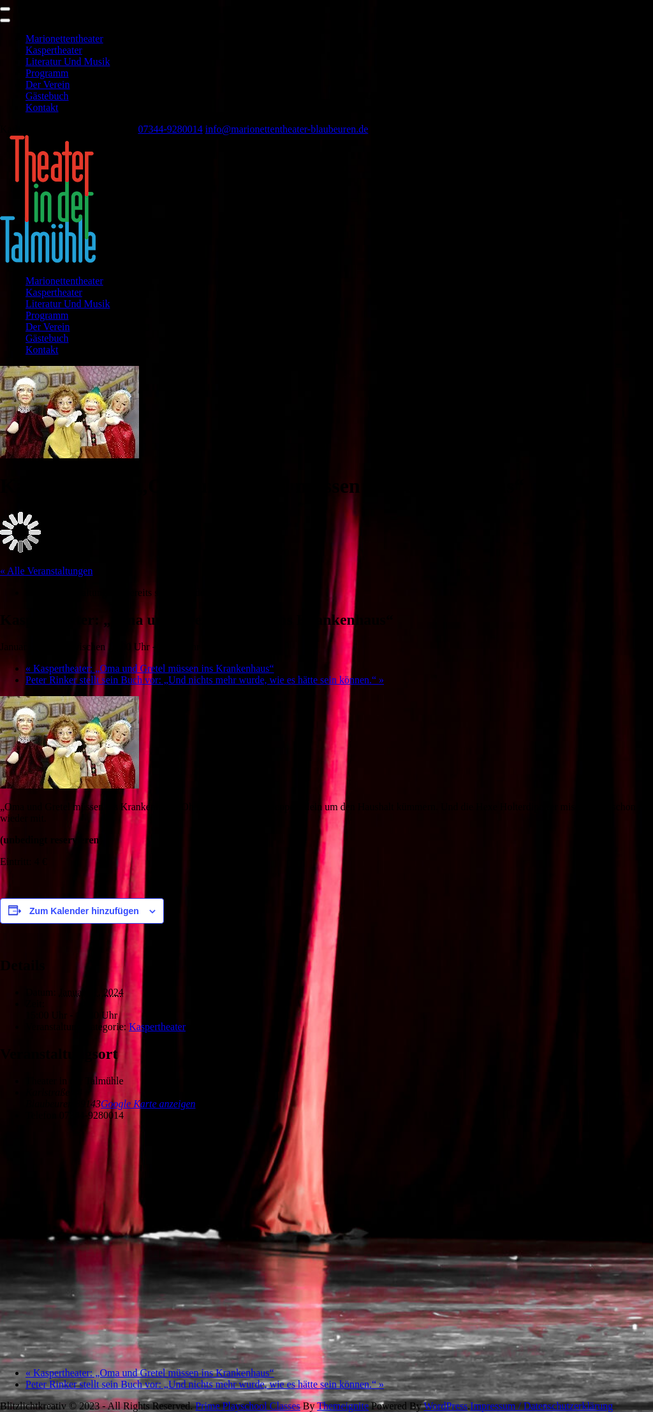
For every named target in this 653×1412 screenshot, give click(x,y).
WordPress (445, 1406)
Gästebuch (47, 96)
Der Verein (48, 84)
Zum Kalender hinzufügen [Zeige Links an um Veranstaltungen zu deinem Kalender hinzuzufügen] (84, 911)
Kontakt (42, 107)
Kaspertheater (54, 50)
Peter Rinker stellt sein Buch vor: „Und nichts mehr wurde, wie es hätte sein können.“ (205, 679)
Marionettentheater (64, 38)
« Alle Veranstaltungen (46, 570)
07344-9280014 (170, 129)
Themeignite (343, 1406)
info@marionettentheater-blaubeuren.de (287, 129)
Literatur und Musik (68, 61)
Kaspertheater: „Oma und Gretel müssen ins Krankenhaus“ (150, 668)
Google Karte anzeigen (148, 1103)
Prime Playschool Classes (247, 1406)
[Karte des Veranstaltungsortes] (326, 1243)
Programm (47, 73)
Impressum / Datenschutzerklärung (541, 1406)
